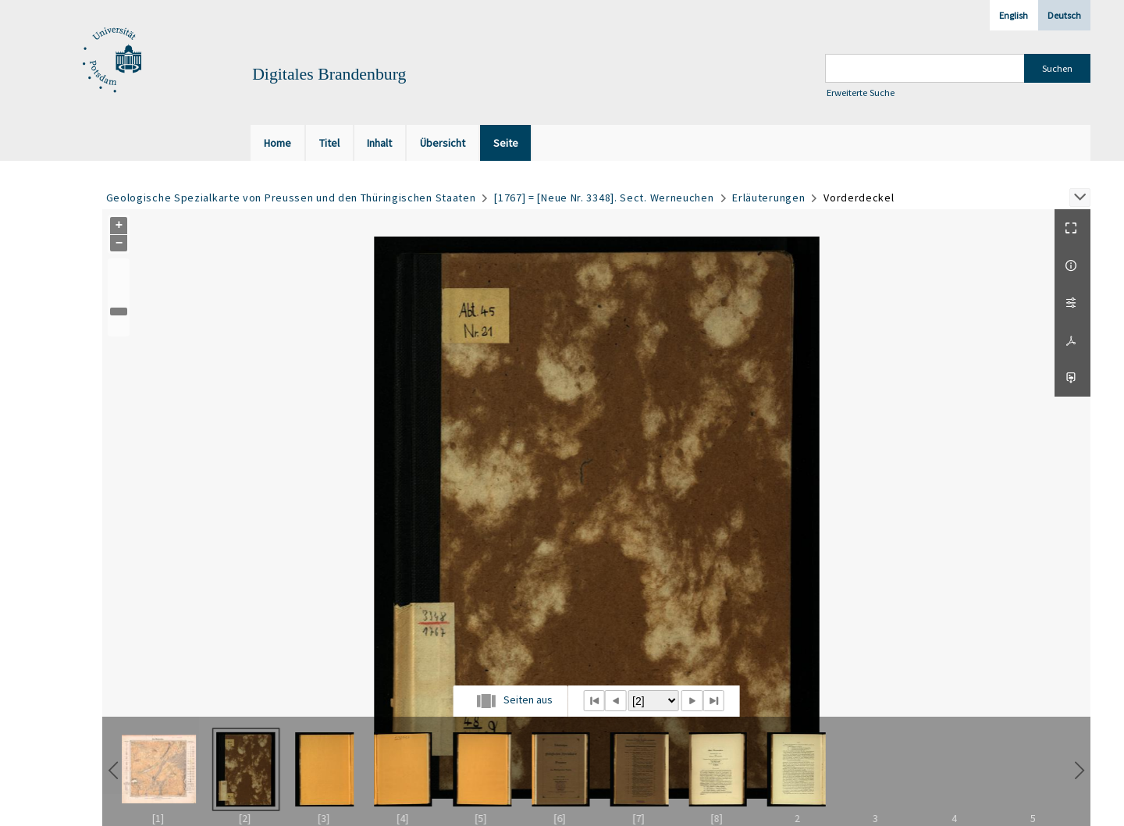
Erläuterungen (768, 197)
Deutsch (1064, 15)
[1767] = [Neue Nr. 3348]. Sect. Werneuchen (603, 197)
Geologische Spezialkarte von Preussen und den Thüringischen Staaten (291, 197)
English (1013, 15)
